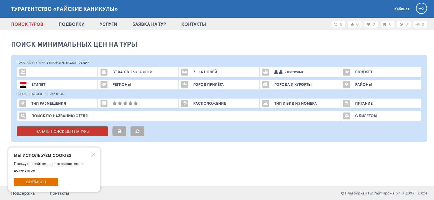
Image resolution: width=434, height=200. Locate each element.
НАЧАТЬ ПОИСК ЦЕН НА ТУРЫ (63, 131)
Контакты (59, 193)
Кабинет (401, 9)
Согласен (36, 181)
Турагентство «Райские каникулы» (64, 8)
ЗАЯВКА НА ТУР (149, 24)
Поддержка (23, 193)
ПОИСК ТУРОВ (27, 24)
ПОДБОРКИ (72, 24)
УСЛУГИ (108, 24)
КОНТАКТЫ (193, 24)
